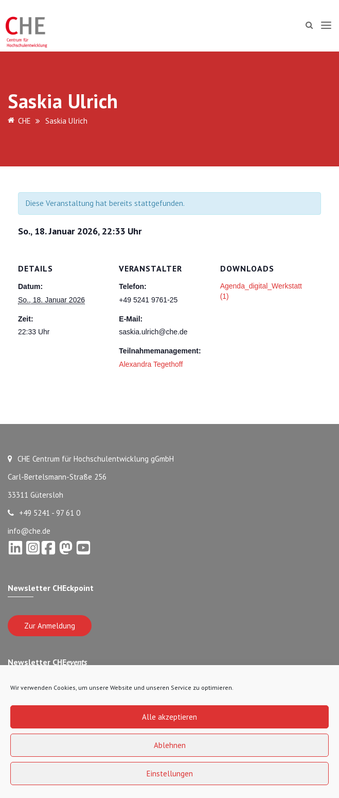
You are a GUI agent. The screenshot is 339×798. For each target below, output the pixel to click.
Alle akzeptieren (169, 717)
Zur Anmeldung (49, 626)
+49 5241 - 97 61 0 (44, 513)
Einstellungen (170, 773)
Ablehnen (170, 745)
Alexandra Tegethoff (151, 364)
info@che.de (29, 531)
